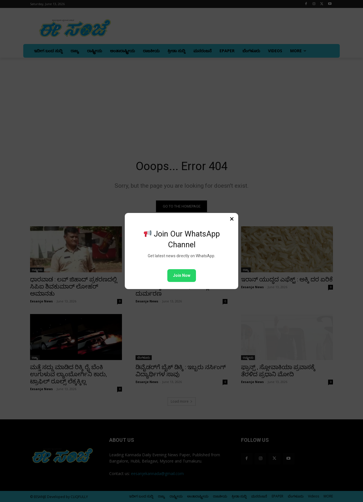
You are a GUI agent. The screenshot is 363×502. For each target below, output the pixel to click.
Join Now (181, 275)
